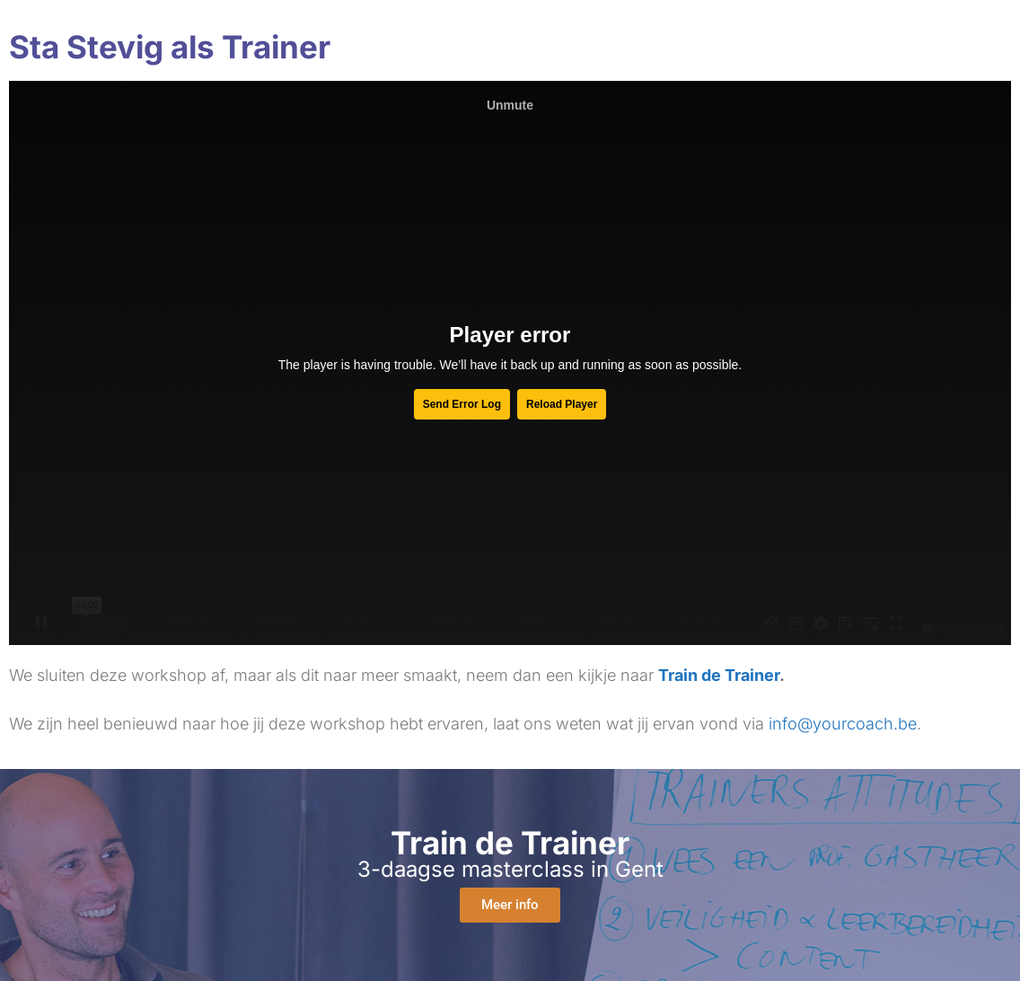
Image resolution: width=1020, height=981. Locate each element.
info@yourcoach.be (843, 723)
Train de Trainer (718, 675)
